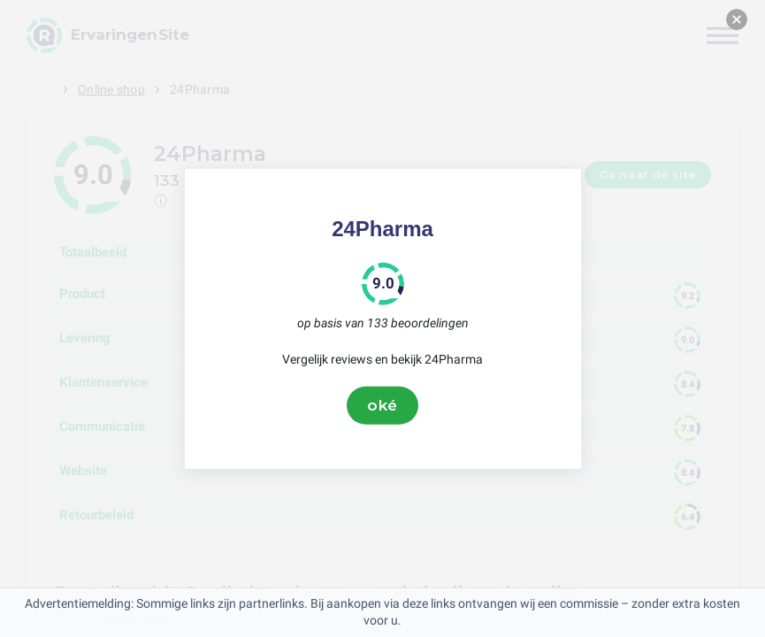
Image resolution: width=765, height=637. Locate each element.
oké (383, 405)
